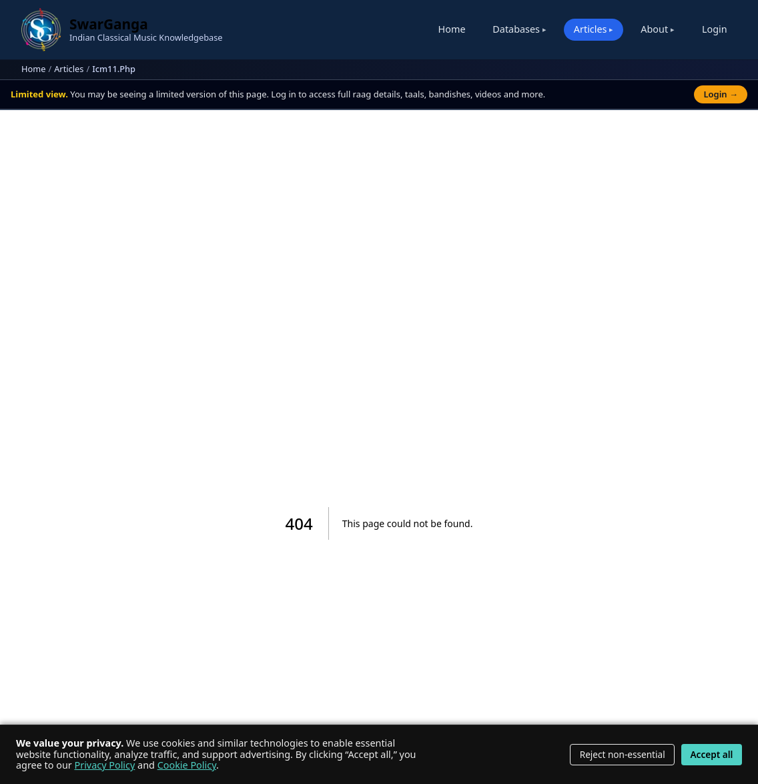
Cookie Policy (186, 765)
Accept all (711, 754)
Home (452, 29)
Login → (720, 94)
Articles (68, 69)
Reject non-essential (622, 754)
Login (714, 29)
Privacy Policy (105, 765)
